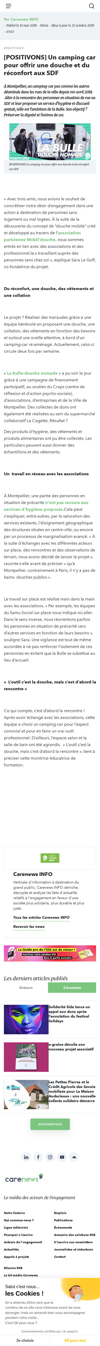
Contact (59, 1257)
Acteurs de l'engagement (23, 1242)
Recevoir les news (29, 926)
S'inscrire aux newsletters (73, 1242)
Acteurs (26, 988)
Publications (63, 1220)
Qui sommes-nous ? (19, 1220)
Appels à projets (16, 1257)
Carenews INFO (24, 19)
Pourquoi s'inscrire (18, 1235)
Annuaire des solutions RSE (74, 1235)
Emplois (60, 1213)
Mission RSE (13, 1268)
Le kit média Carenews (21, 1275)
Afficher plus (50, 1124)
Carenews (72, 988)
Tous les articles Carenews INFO (41, 917)
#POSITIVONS (14, 48)
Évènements (63, 1227)
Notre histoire (14, 1213)
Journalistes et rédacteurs (73, 1249)
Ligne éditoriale (16, 1227)
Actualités (11, 1249)
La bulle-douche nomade (32, 373)
